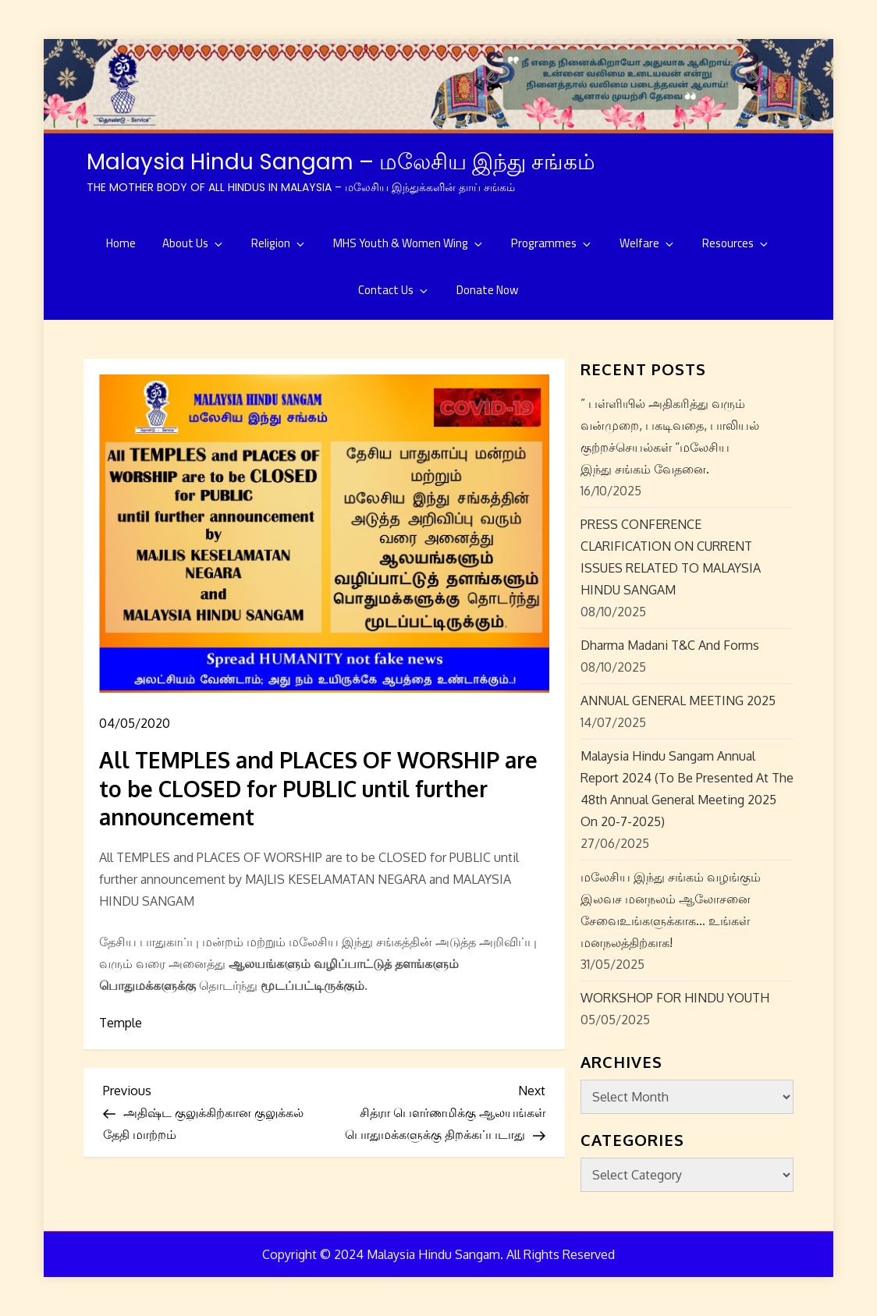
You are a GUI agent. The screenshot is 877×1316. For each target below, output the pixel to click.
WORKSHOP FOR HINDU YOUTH (675, 998)
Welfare (648, 243)
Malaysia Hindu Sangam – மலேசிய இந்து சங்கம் (341, 162)
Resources (736, 243)
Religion (279, 243)
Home (121, 243)
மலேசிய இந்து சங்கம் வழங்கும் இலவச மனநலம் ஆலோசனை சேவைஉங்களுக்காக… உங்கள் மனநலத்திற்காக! (671, 909)
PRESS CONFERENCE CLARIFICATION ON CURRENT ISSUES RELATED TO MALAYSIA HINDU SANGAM (671, 557)
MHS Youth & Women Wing (409, 243)
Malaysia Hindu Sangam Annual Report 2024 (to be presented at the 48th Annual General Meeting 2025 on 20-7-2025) (687, 788)
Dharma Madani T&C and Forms (670, 645)
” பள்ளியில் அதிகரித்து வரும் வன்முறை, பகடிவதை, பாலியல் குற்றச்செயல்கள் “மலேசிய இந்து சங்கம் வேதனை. (670, 436)
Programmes (552, 243)
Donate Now (487, 289)
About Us (193, 243)
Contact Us (394, 289)
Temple (120, 1022)
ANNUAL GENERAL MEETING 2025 (678, 700)
